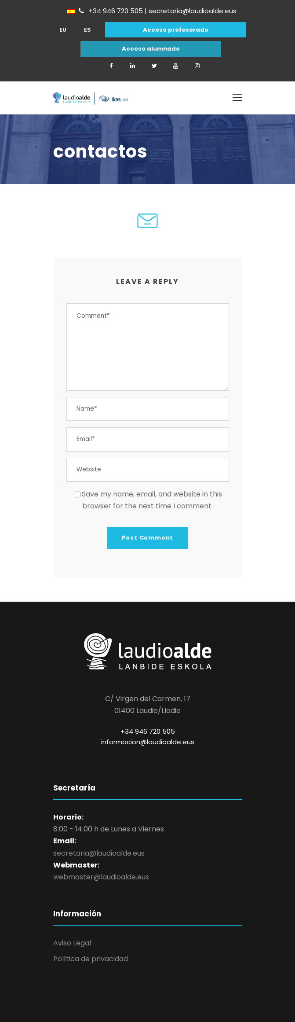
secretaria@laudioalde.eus (99, 853)
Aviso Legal (72, 943)
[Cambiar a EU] (63, 30)
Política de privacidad (90, 959)
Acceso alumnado (151, 48)
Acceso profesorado (175, 29)
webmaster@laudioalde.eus (101, 877)
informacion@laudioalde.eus (147, 741)
